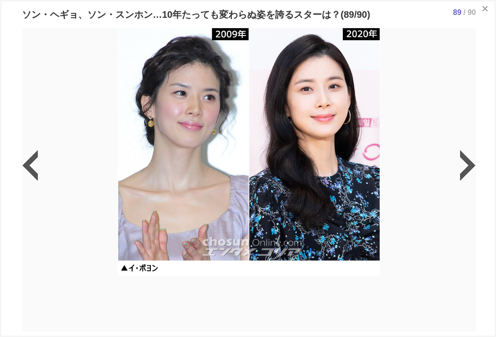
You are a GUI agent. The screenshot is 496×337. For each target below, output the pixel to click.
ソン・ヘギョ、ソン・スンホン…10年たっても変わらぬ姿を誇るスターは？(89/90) (196, 14)
